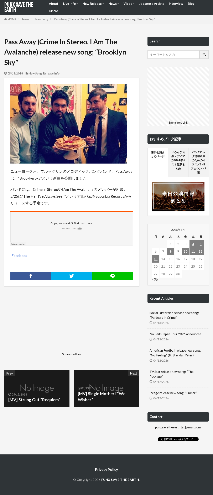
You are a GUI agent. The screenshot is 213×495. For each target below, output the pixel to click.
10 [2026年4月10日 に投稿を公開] (185, 251)
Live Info (69, 3)
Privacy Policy (106, 469)
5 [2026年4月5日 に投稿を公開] (201, 244)
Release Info (51, 73)
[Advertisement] (37, 325)
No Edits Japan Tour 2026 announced (175, 334)
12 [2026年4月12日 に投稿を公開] (200, 251)
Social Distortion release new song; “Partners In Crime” (174, 315)
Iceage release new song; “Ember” (173, 393)
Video (128, 3)
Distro (53, 11)
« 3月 (155, 279)
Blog (191, 3)
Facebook (19, 255)
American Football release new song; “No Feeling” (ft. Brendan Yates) (175, 353)
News (113, 3)
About (53, 3)
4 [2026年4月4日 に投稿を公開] (193, 244)
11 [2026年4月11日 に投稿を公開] (193, 251)
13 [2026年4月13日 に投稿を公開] (155, 259)
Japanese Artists (151, 3)
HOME (12, 19)
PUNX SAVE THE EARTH (18, 7)
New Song (41, 19)
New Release (92, 3)
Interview (176, 3)
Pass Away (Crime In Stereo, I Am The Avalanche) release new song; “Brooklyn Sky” (104, 19)
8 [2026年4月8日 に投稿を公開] (171, 251)
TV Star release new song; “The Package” (171, 374)
